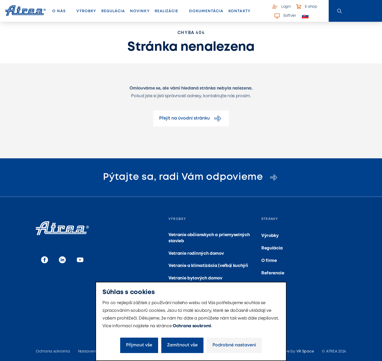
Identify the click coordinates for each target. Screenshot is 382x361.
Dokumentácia (206, 11)
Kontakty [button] (239, 11)
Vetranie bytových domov (195, 278)
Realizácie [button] (167, 11)
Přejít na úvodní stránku (191, 118)
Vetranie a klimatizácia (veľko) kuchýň (208, 266)
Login (281, 6)
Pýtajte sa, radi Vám (191, 177)
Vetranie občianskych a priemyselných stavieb (209, 238)
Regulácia (113, 11)
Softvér (285, 16)
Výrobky (86, 11)
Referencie (272, 273)
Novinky (139, 11)
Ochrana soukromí (192, 326)
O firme (269, 261)
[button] (308, 16)
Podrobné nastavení (234, 345)
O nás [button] (59, 11)
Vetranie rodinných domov (196, 254)
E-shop (306, 6)
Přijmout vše (139, 345)
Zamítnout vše (182, 345)
